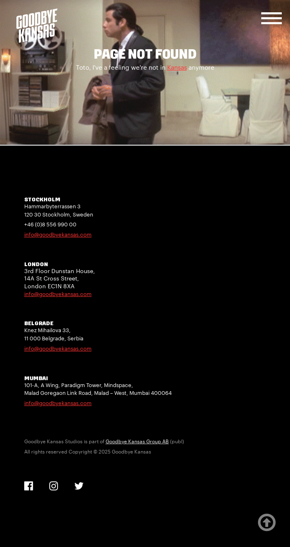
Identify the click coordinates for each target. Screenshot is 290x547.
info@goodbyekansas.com (58, 234)
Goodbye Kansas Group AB (137, 441)
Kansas (177, 67)
